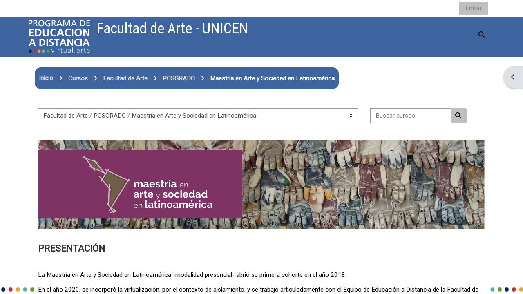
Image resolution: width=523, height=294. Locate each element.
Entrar (473, 8)
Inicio (46, 78)
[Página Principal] (59, 36)
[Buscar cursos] (410, 115)
